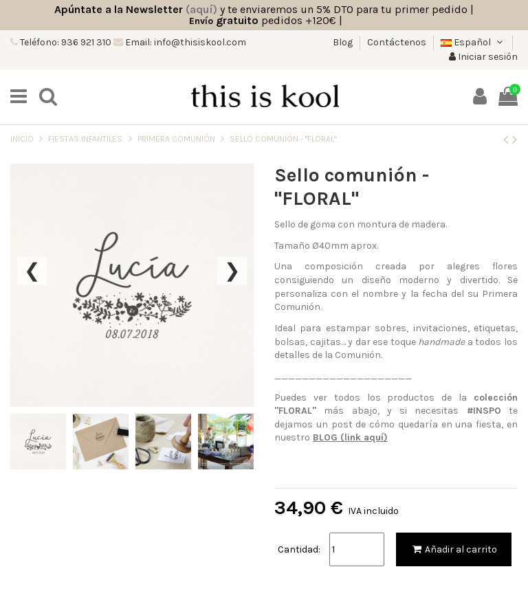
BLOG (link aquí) (350, 437)
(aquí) (201, 9)
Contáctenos (396, 42)
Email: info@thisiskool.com (184, 42)
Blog (344, 42)
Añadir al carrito (453, 549)
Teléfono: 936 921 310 (64, 42)
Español (473, 42)
